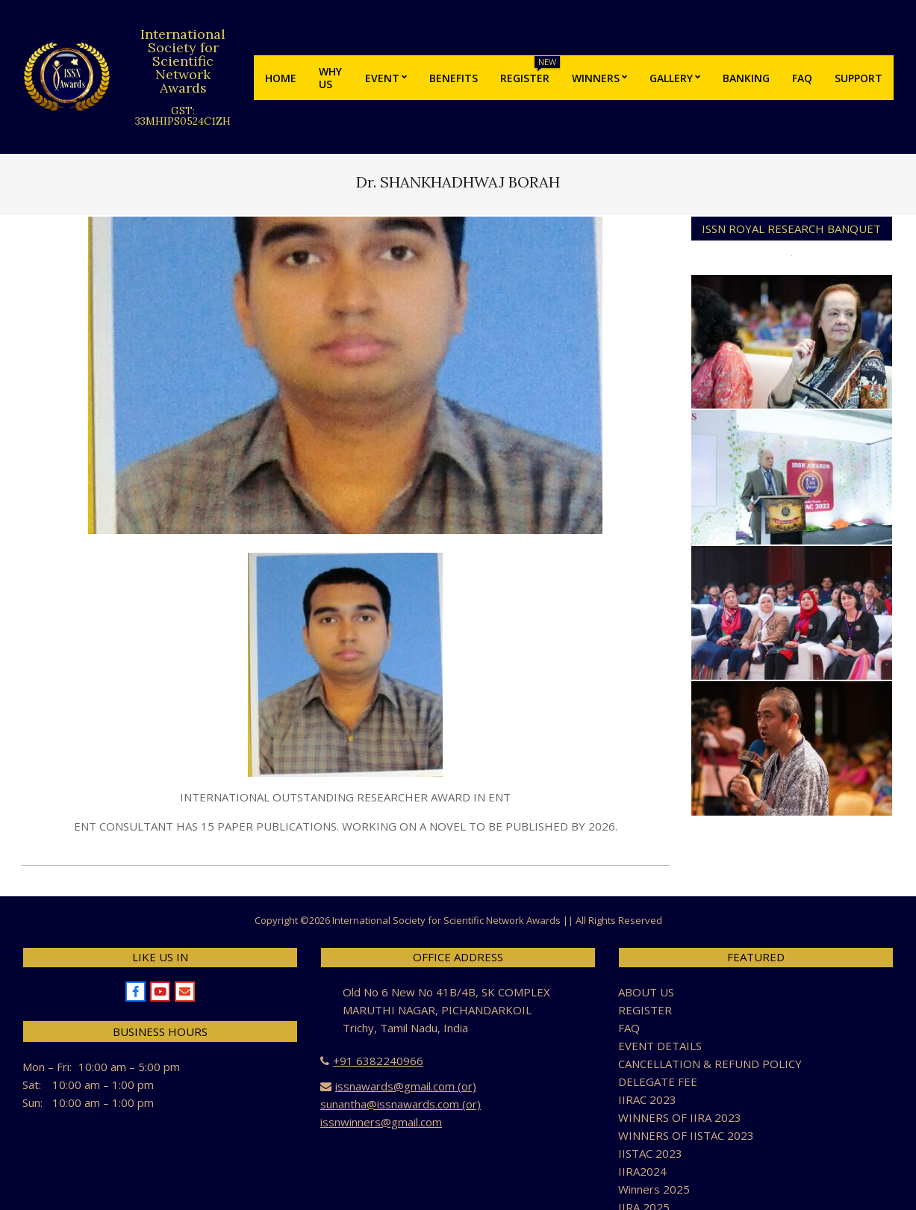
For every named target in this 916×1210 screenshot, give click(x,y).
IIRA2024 (642, 1171)
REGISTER (645, 1009)
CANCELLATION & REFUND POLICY (710, 1063)
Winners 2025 (654, 1189)
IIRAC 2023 (647, 1099)
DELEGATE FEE (657, 1081)
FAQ (629, 1027)
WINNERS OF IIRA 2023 (679, 1117)
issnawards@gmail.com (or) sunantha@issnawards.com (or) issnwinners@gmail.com (400, 1104)
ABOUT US (646, 991)
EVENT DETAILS (660, 1045)
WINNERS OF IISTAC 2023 (686, 1135)
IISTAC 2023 (650, 1153)
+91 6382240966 (378, 1060)
